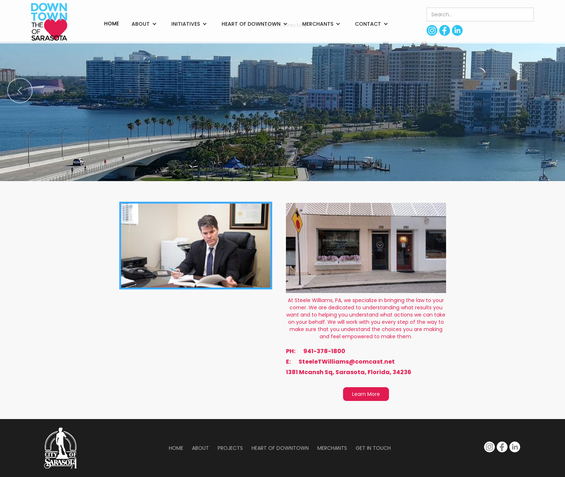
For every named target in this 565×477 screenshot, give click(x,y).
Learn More (366, 394)
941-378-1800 (324, 351)
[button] (144, 24)
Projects (230, 448)
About (200, 448)
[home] (49, 22)
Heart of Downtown (280, 448)
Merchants (332, 448)
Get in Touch (373, 448)
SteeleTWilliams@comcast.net (347, 362)
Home (176, 448)
